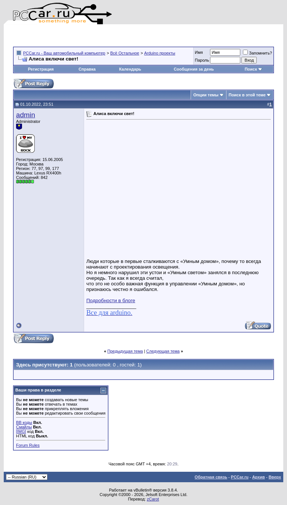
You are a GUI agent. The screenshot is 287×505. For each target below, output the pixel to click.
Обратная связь (211, 477)
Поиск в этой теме (247, 95)
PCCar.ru (240, 477)
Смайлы (24, 427)
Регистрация (41, 69)
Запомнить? (257, 53)
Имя (199, 52)
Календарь (130, 69)
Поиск (253, 69)
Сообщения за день (194, 69)
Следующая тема (162, 351)
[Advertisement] (100, 35)
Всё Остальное (124, 53)
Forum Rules (28, 445)
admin (25, 115)
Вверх (275, 477)
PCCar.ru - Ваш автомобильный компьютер (64, 53)
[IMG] (21, 431)
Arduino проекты (159, 53)
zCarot (153, 499)
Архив (258, 477)
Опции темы (205, 95)
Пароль (202, 60)
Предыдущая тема (125, 351)
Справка (87, 69)
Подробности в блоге (110, 300)
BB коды (24, 422)
